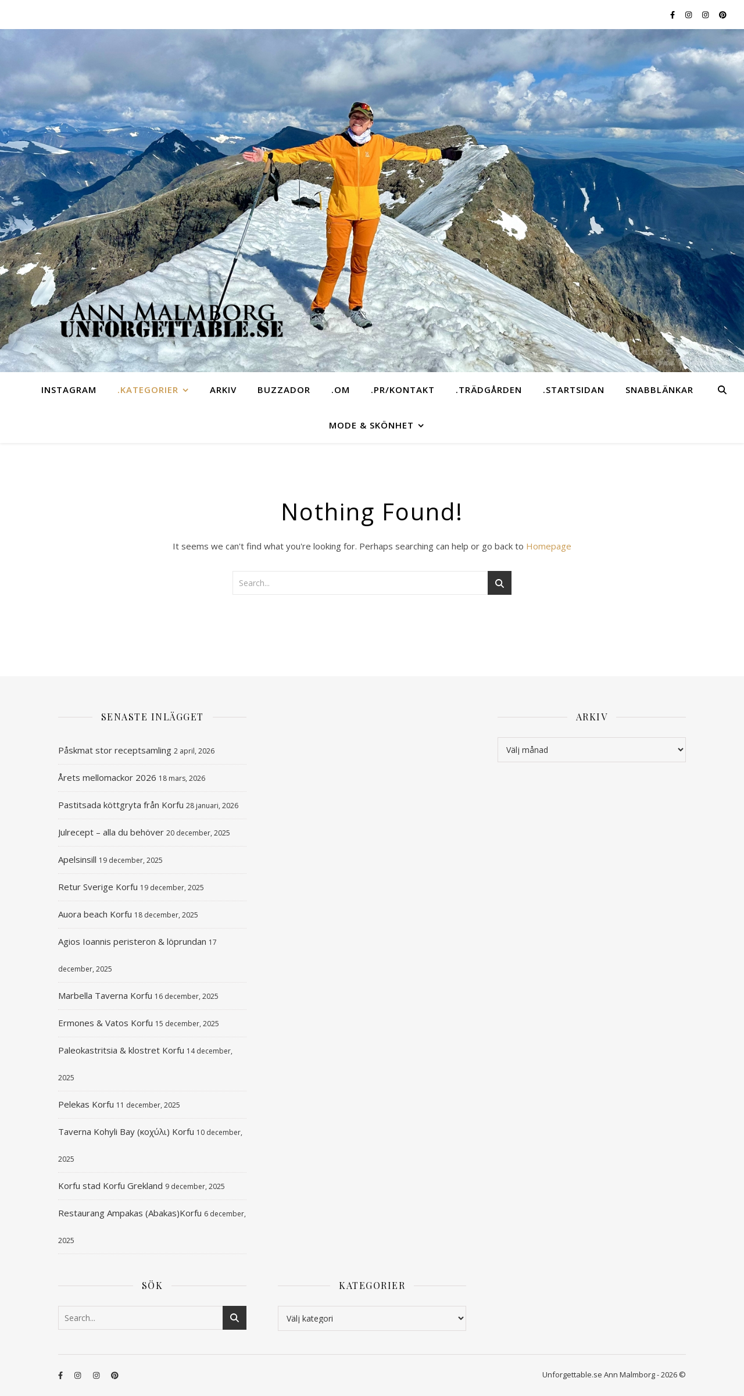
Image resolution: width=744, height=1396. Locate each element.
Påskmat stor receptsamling (114, 750)
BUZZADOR (283, 389)
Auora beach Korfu (95, 914)
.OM (340, 389)
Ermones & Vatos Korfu (105, 1023)
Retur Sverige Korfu (98, 886)
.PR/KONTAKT (403, 389)
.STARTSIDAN (573, 389)
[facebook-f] (673, 14)
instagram (68, 389)
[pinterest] (723, 14)
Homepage (548, 546)
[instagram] (689, 14)
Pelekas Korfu (86, 1104)
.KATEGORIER (147, 389)
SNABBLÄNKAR (659, 389)
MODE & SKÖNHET (371, 425)
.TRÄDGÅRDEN (489, 389)
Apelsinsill (77, 859)
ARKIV (223, 389)
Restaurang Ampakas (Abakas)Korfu (130, 1213)
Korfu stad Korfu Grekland (110, 1185)
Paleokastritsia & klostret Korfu (121, 1050)
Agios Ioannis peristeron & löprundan (132, 941)
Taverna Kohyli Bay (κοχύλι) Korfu (126, 1131)
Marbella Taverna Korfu (105, 995)
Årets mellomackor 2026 (107, 777)
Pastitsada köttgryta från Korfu (121, 805)
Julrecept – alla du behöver (111, 832)
